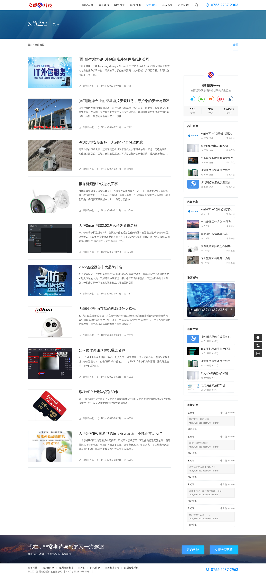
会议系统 (167, 5)
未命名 (193, 429)
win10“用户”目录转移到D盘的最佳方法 (224, 133)
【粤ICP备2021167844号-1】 (78, 571)
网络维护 (119, 5)
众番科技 (32, 567)
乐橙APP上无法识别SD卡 (98, 392)
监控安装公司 (112, 567)
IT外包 (81, 567)
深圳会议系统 (131, 567)
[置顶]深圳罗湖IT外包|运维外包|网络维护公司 (114, 59)
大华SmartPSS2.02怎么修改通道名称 (108, 226)
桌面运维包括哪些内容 (214, 234)
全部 (235, 44)
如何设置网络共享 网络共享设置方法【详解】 (210, 311)
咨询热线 (193, 549)
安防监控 (151, 5)
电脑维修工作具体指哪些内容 (218, 221)
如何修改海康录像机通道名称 (102, 350)
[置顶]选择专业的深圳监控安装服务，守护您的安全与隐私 (124, 101)
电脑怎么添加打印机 (213, 385)
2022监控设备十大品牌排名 (100, 267)
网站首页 (87, 5)
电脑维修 (135, 5)
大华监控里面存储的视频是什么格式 (107, 309)
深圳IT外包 (48, 567)
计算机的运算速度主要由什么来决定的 (224, 170)
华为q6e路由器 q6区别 (214, 145)
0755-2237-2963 (224, 5)
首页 (30, 44)
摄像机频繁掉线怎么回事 (98, 184)
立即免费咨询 (224, 549)
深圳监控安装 (66, 567)
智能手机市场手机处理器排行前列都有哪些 (226, 348)
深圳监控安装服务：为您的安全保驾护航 (111, 142)
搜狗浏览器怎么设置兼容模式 (218, 182)
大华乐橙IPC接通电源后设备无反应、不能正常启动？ (121, 433)
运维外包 (103, 5)
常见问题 (183, 5)
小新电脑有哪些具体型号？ (217, 158)
